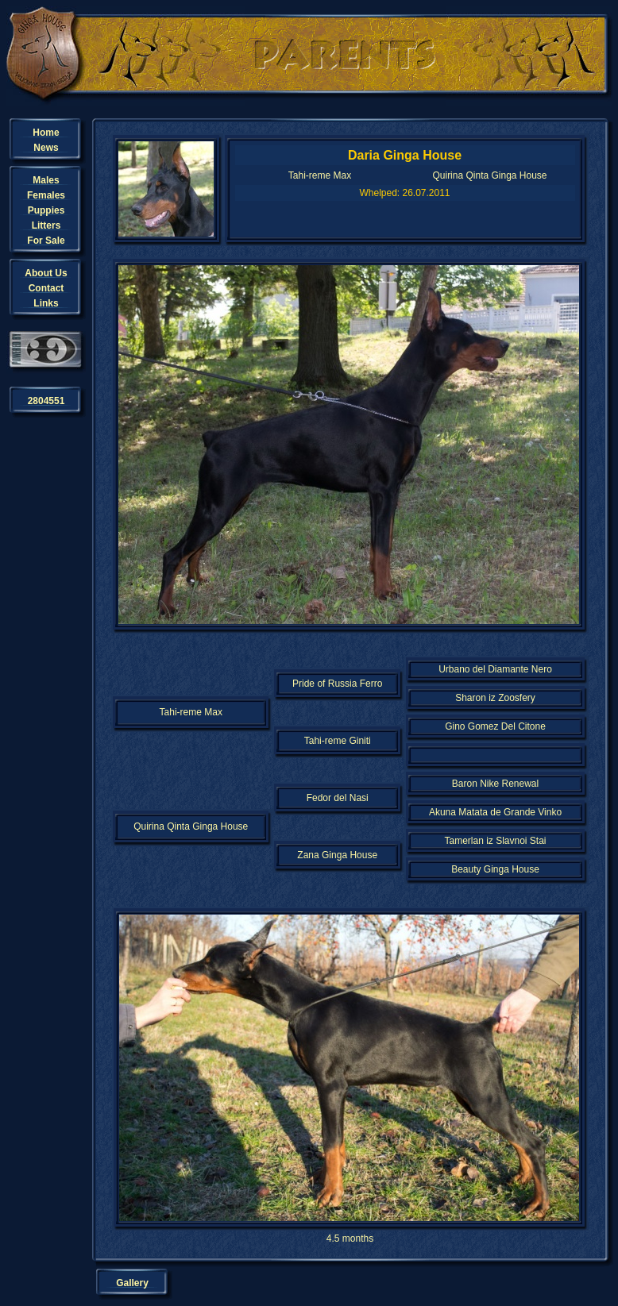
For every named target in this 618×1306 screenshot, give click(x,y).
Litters (46, 225)
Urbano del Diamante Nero (495, 669)
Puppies (46, 210)
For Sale (45, 240)
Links (45, 303)
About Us (46, 273)
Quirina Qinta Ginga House (489, 175)
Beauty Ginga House (495, 869)
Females (46, 195)
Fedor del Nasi (338, 797)
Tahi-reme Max (319, 175)
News (45, 147)
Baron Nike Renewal (495, 783)
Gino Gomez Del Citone (495, 726)
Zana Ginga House (337, 855)
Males (46, 180)
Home (46, 132)
